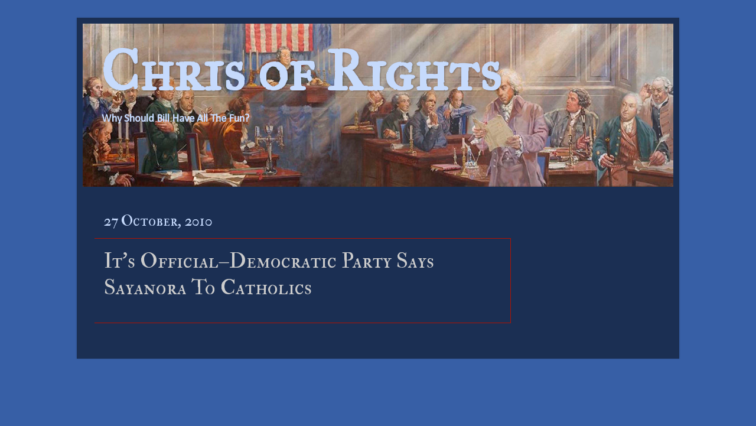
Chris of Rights (300, 71)
